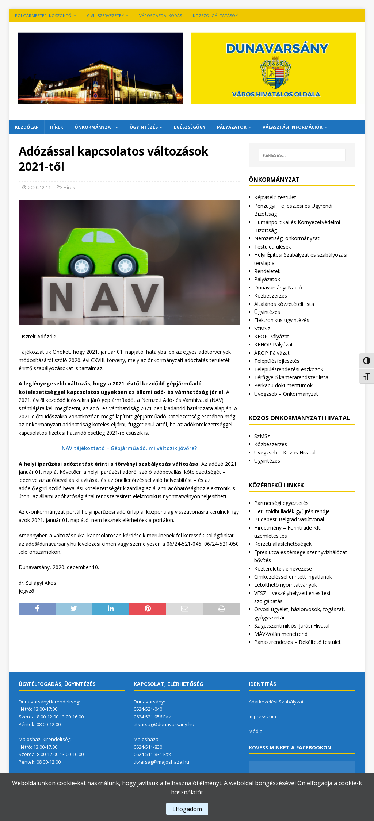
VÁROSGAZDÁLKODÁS (160, 15)
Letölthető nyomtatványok (285, 584)
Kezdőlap (27, 127)
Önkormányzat (94, 127)
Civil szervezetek (105, 15)
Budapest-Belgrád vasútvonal (289, 519)
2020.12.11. (40, 187)
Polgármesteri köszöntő (43, 15)
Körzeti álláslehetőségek (283, 543)
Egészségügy (190, 127)
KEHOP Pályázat (273, 344)
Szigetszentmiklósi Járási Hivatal (291, 625)
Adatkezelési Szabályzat (276, 701)
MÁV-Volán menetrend (281, 633)
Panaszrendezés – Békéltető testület (297, 641)
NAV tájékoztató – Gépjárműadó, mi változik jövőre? (129, 448)
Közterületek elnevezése (283, 568)
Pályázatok (232, 127)
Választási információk (293, 127)
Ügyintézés (144, 127)
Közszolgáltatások (215, 15)
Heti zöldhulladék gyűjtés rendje (292, 511)
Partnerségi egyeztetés (281, 502)
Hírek (56, 127)
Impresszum (262, 716)
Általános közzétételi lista (284, 303)
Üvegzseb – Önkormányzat (286, 393)
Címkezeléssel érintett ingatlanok (293, 576)
